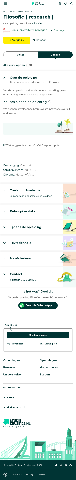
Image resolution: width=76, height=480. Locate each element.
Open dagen (48, 360)
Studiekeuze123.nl (14, 407)
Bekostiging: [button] (11, 165)
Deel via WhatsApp (35, 305)
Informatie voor (12, 387)
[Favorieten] (65, 3)
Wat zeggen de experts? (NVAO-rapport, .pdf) (31, 145)
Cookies (41, 474)
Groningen (60, 30)
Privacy (30, 474)
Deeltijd (55, 54)
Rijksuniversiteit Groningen (29, 30)
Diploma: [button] (9, 174)
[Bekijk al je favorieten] (15, 343)
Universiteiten (12, 374)
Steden (45, 374)
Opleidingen (11, 360)
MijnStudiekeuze (38, 335)
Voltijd (21, 54)
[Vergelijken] (60, 3)
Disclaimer (17, 474)
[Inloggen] (71, 3)
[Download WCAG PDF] (5, 475)
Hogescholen (49, 367)
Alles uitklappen (17, 65)
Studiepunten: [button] (13, 170)
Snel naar (9, 397)
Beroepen (10, 367)
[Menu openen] (5, 3)
